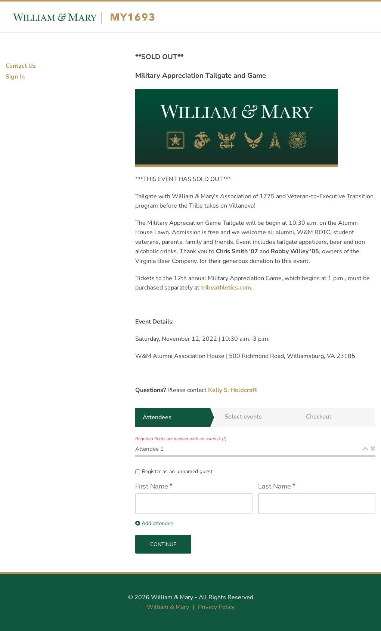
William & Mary (172, 597)
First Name (151, 486)
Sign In (15, 77)
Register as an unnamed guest (177, 471)
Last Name (274, 486)
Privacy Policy (216, 607)
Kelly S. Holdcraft (233, 390)
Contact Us (21, 66)
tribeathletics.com (226, 288)
